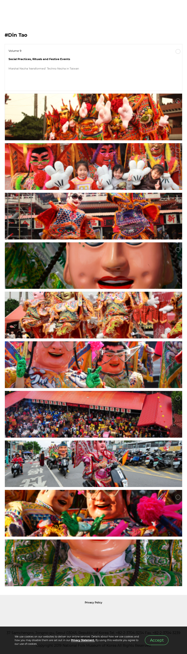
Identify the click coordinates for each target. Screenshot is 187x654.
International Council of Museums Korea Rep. (146, 613)
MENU (178, 10)
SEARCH (167, 10)
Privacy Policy (93, 602)
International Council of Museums (103, 613)
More (178, 51)
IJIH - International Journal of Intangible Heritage (29, 10)
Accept (157, 640)
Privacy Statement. (83, 640)
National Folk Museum (52, 613)
